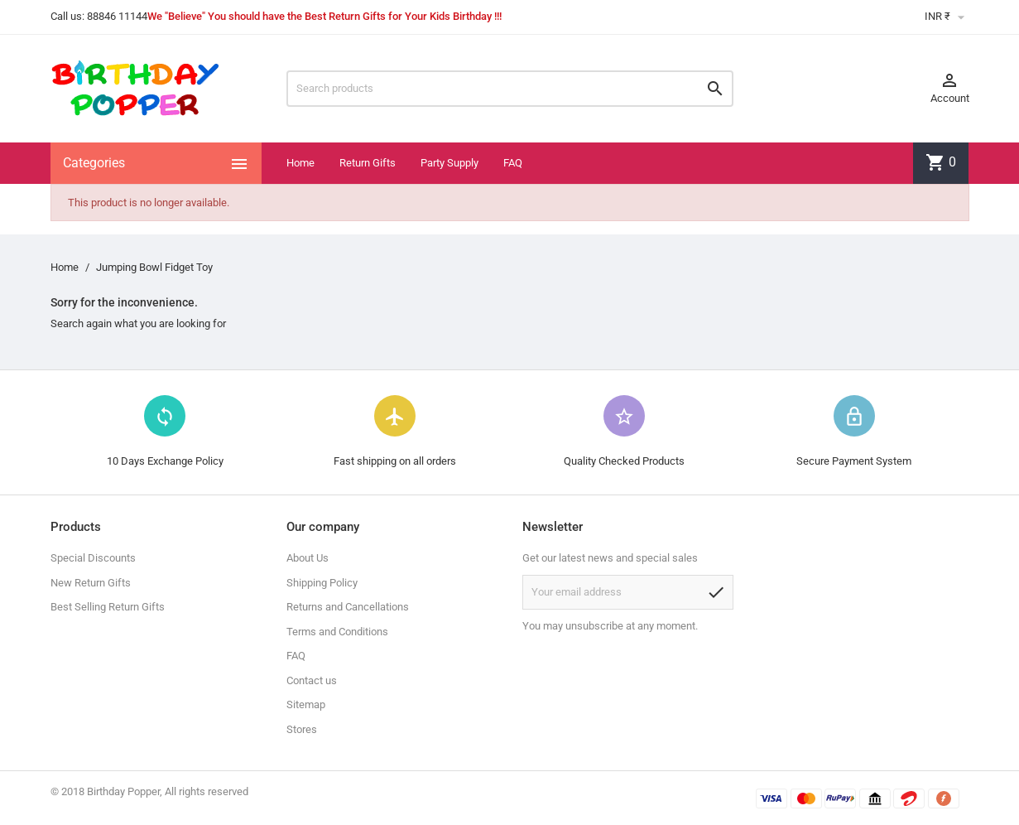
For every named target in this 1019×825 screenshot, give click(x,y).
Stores (301, 729)
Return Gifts (367, 163)
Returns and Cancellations (347, 607)
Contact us (311, 680)
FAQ (512, 163)
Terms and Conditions (337, 631)
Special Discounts (93, 558)
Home (300, 163)
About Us (307, 558)
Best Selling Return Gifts (107, 607)
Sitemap (305, 704)
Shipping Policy (322, 583)
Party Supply (449, 163)
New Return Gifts (90, 583)
